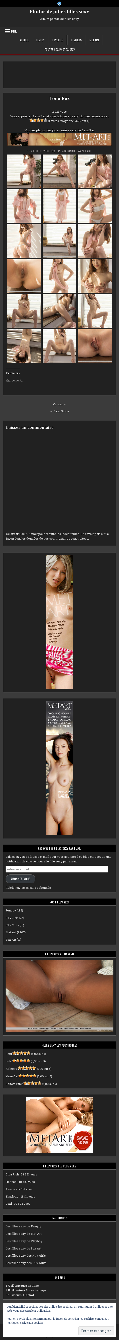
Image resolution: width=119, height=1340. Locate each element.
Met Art (94, 40)
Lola (9, 1061)
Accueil (24, 40)
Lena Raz (59, 98)
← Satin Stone (59, 411)
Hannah (11, 1182)
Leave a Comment (65, 151)
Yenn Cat (12, 1076)
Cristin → (59, 404)
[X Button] (59, 4)
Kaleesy (11, 1069)
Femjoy (40, 40)
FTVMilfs (76, 40)
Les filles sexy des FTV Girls (26, 1255)
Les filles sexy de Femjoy (23, 1226)
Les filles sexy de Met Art (24, 1234)
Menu (14, 31)
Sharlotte (12, 1196)
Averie (10, 1189)
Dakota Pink (14, 1084)
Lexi (9, 1054)
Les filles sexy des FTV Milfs (26, 1263)
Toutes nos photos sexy (59, 49)
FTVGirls (57, 40)
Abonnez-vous (20, 878)
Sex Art (11, 940)
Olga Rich (12, 1174)
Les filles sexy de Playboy (24, 1241)
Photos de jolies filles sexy (59, 11)
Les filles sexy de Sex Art (23, 1248)
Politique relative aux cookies (25, 1322)
